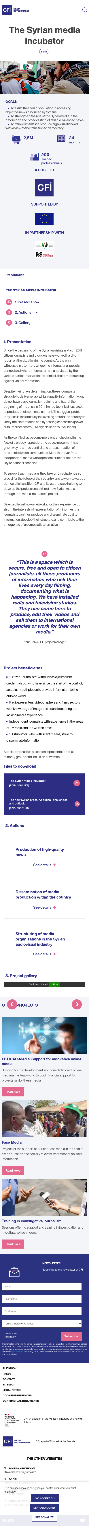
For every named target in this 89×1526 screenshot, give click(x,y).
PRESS (7, 1373)
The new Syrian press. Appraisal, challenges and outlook (38, 802)
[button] (12, 1005)
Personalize (44, 1517)
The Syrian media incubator (27, 781)
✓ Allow (54, 984)
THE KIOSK (9, 1368)
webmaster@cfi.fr (18, 1351)
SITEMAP (8, 1384)
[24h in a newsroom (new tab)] (44, 1470)
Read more (13, 1092)
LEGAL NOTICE (12, 1390)
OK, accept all (45, 1498)
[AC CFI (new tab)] (44, 1481)
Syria (44, 51)
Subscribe (71, 1336)
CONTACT (9, 1379)
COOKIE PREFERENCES (17, 1395)
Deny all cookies (44, 1507)
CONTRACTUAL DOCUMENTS (21, 1401)
